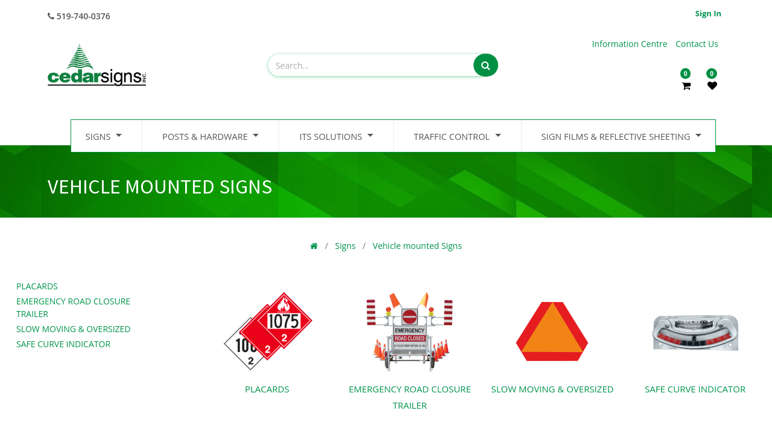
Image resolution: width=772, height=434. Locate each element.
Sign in (708, 13)
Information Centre (630, 43)
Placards (37, 286)
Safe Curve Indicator (63, 344)
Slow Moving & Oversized (73, 329)
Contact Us (697, 43)
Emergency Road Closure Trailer (73, 307)
